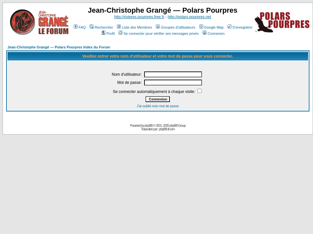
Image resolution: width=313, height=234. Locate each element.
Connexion (214, 33)
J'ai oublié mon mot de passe (158, 106)
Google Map (211, 27)
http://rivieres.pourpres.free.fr (139, 17)
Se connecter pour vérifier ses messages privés (159, 33)
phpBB (148, 125)
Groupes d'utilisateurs (175, 27)
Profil (108, 33)
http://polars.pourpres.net (189, 17)
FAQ (80, 27)
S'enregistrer (240, 27)
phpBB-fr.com (167, 129)
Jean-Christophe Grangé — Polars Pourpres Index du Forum (58, 47)
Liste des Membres (134, 27)
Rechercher (101, 27)
